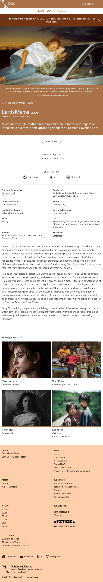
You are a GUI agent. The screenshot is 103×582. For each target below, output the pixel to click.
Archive (5, 505)
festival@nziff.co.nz (11, 453)
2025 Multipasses (10, 538)
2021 (4, 523)
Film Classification (62, 467)
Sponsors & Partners (63, 483)
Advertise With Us (62, 493)
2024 (4, 512)
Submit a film (60, 505)
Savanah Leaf (22, 116)
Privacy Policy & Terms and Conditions (71, 471)
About (56, 450)
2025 (4, 509)
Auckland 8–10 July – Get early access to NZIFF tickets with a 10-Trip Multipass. (51, 20)
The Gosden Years (11, 542)
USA (45, 154)
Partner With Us (61, 497)
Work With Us (60, 460)
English (56, 154)
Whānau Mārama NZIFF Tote (16, 545)
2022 (4, 519)
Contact (6, 450)
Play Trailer (51, 141)
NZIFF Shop (8, 535)
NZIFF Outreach (10, 486)
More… (5, 526)
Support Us (59, 479)
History (57, 454)
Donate (57, 490)
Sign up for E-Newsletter (14, 456)
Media (5, 479)
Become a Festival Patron (65, 486)
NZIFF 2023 (27, 103)
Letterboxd (58, 235)
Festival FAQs (59, 464)
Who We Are (59, 457)
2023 (4, 516)
